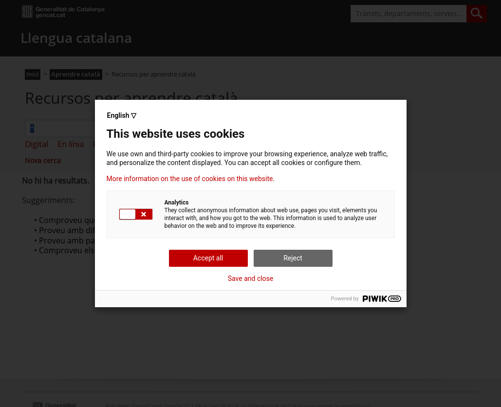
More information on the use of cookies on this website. (191, 179)
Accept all (208, 258)
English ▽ (121, 115)
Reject (292, 258)
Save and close (251, 278)
